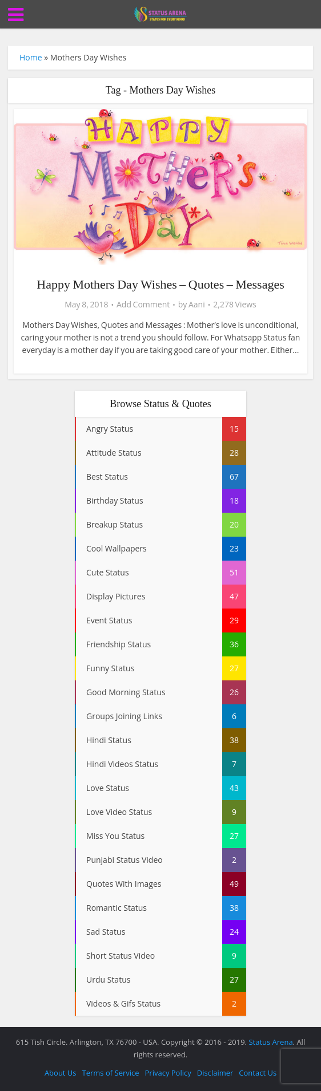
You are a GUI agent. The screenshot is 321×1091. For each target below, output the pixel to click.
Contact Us (257, 1073)
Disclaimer (215, 1073)
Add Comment (143, 304)
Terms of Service (110, 1073)
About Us (61, 1073)
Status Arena (270, 1042)
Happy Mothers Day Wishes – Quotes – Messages (160, 284)
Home (30, 57)
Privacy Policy (168, 1073)
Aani (196, 304)
